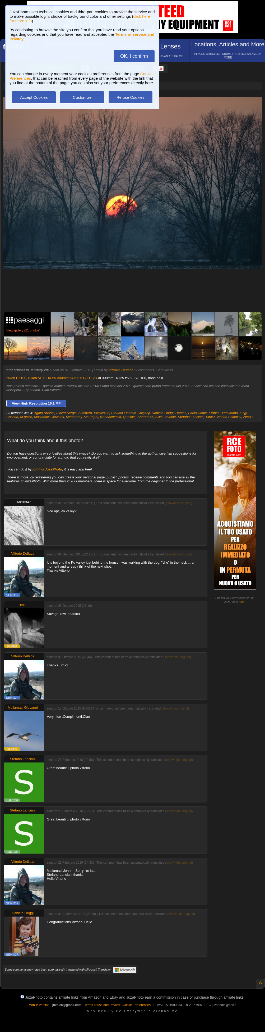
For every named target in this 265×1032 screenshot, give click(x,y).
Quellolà (129, 417)
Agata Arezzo (44, 413)
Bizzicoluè (101, 413)
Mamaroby (74, 417)
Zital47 (248, 417)
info (242, 601)
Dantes (180, 413)
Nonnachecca (110, 417)
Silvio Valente (165, 417)
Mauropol (91, 417)
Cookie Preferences (137, 1005)
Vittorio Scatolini (229, 417)
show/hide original (178, 503)
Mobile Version (39, 1005)
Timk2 (210, 417)
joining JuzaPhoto (47, 469)
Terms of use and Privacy (102, 1005)
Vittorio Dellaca (121, 370)
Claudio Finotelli (123, 413)
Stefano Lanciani (190, 417)
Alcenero (85, 413)
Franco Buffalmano (223, 413)
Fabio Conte (197, 413)
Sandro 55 (145, 417)
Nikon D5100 (16, 378)
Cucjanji (144, 413)
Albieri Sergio (66, 413)
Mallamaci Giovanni (49, 417)
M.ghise (26, 417)
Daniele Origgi (162, 413)
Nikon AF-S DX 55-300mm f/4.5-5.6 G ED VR (62, 378)
